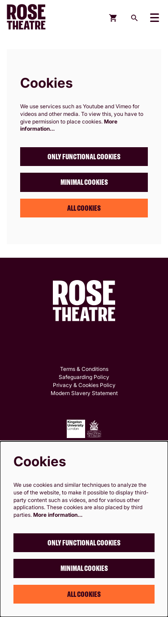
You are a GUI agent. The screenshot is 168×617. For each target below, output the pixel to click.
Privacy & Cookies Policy (84, 385)
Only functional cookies (84, 156)
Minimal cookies (84, 182)
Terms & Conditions (84, 369)
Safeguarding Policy (84, 377)
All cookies (84, 208)
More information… (57, 514)
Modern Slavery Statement (84, 393)
